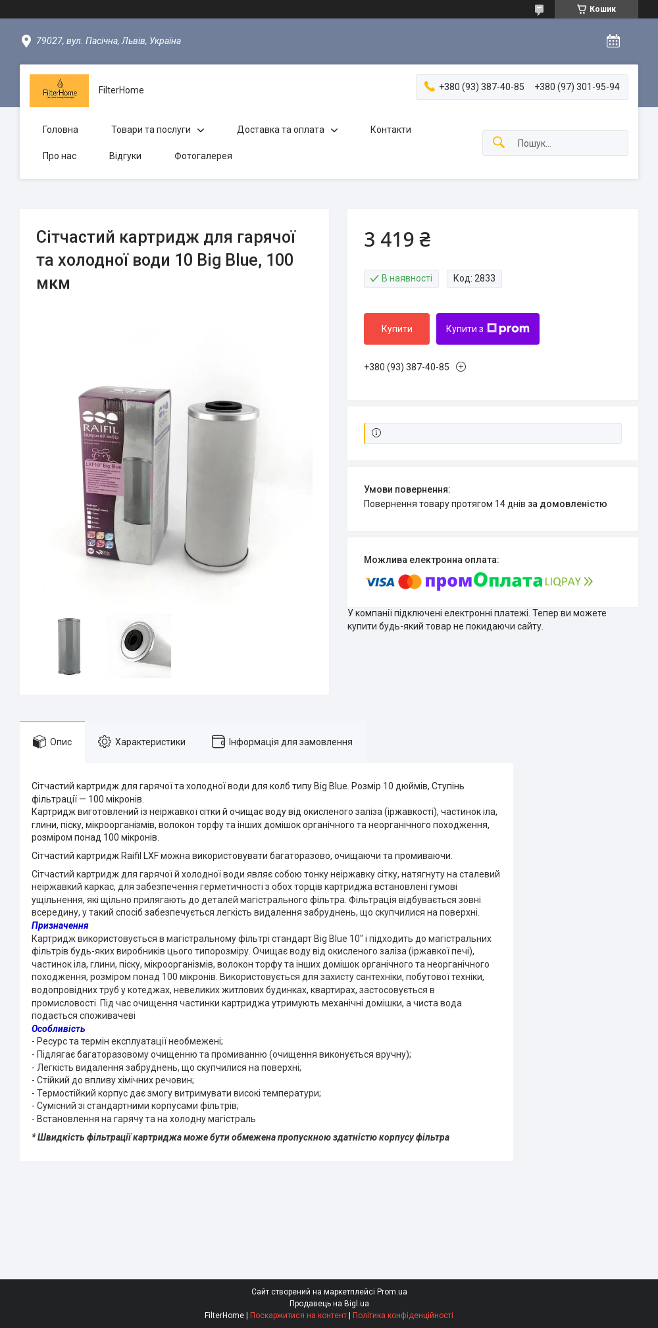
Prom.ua (392, 1291)
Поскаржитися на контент (298, 1315)
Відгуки (125, 156)
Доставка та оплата (280, 129)
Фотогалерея (203, 156)
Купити (397, 329)
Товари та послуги (151, 129)
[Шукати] (499, 143)
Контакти (390, 129)
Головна (60, 129)
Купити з (488, 329)
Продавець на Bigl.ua (329, 1303)
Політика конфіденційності (403, 1315)
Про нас (59, 156)
